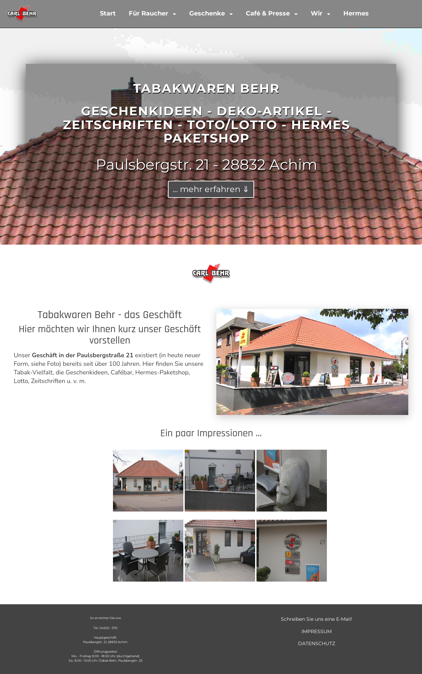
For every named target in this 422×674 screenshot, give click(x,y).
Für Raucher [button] (149, 13)
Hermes (356, 13)
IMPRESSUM (316, 631)
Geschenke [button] (208, 13)
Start (108, 13)
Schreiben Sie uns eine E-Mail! (316, 619)
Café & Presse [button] (269, 13)
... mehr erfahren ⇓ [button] (211, 189)
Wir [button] (317, 13)
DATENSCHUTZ (316, 643)
